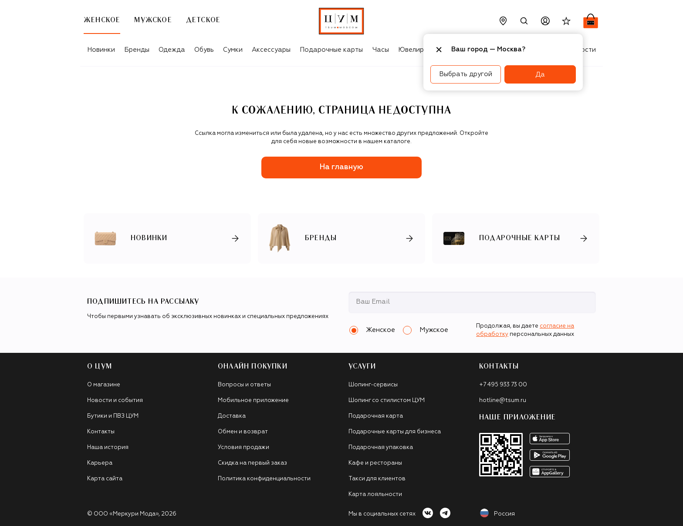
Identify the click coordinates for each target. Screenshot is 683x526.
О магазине (103, 385)
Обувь (204, 50)
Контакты (101, 432)
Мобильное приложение (253, 400)
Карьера (99, 463)
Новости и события (115, 400)
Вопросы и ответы (244, 385)
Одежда (172, 50)
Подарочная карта (375, 416)
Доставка (232, 416)
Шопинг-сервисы (373, 385)
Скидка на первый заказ (252, 463)
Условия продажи (243, 447)
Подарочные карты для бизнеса (394, 432)
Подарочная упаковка (380, 447)
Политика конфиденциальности (264, 479)
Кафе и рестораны (375, 463)
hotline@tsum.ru (502, 400)
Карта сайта (104, 479)
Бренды (136, 50)
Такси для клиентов (377, 479)
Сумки (233, 50)
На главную (341, 167)
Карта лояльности (375, 494)
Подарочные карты (331, 50)
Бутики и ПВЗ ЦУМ (113, 416)
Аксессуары (271, 50)
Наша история (107, 447)
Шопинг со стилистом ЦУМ (386, 400)
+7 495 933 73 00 (503, 385)
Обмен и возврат (243, 432)
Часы (380, 50)
